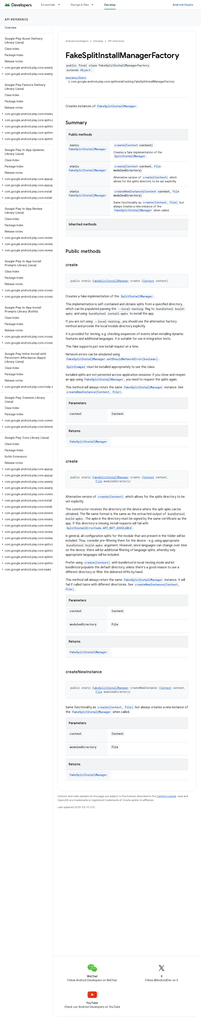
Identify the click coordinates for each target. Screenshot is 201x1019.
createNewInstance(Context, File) (94, 392)
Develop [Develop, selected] (110, 4)
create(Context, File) (160, 202)
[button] (25, 67)
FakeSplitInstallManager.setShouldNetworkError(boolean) (112, 359)
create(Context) (155, 177)
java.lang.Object (76, 77)
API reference (16, 19)
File (157, 166)
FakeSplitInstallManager (116, 106)
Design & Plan (80, 4)
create (119, 145)
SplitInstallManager (129, 156)
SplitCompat (76, 367)
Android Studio (183, 4)
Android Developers (77, 41)
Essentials (48, 4)
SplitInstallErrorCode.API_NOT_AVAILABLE (99, 528)
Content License (166, 796)
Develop (98, 41)
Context (132, 145)
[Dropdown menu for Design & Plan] (94, 4)
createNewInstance (128, 191)
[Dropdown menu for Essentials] (60, 4)
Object (85, 70)
